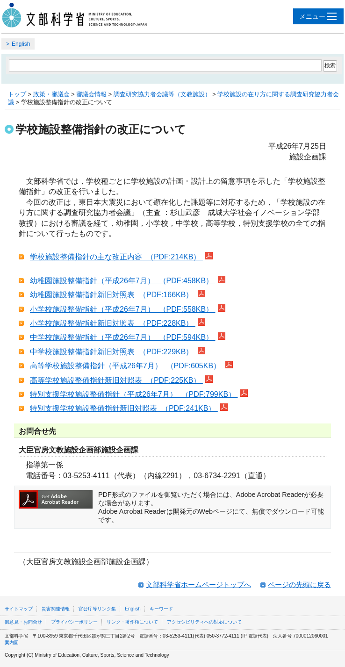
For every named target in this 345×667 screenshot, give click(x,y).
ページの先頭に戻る (299, 584)
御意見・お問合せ (23, 621)
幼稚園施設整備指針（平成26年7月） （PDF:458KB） (123, 281)
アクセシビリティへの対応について (204, 621)
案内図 (12, 642)
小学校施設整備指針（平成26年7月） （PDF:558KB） (123, 309)
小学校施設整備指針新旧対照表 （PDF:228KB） (112, 323)
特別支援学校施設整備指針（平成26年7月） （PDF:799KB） (134, 394)
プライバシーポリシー (74, 621)
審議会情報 (91, 94)
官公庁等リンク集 (97, 608)
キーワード (161, 608)
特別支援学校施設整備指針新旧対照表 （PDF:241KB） (124, 408)
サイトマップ (19, 608)
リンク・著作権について (132, 621)
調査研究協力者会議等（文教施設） (162, 94)
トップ (17, 94)
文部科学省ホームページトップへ (198, 584)
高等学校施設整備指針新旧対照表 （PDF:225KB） (116, 380)
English (21, 44)
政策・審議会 (51, 94)
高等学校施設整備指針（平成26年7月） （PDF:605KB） (126, 366)
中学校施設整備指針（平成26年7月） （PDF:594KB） (123, 337)
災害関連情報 (56, 608)
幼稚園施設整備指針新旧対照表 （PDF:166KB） (112, 295)
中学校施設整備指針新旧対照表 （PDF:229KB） (112, 352)
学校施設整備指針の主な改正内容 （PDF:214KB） (116, 257)
